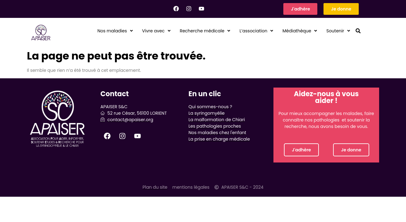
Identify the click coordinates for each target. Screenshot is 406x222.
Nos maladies (89, 31)
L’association (245, 31)
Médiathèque (294, 31)
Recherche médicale (188, 31)
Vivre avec (134, 31)
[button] (88, 31)
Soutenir (336, 31)
